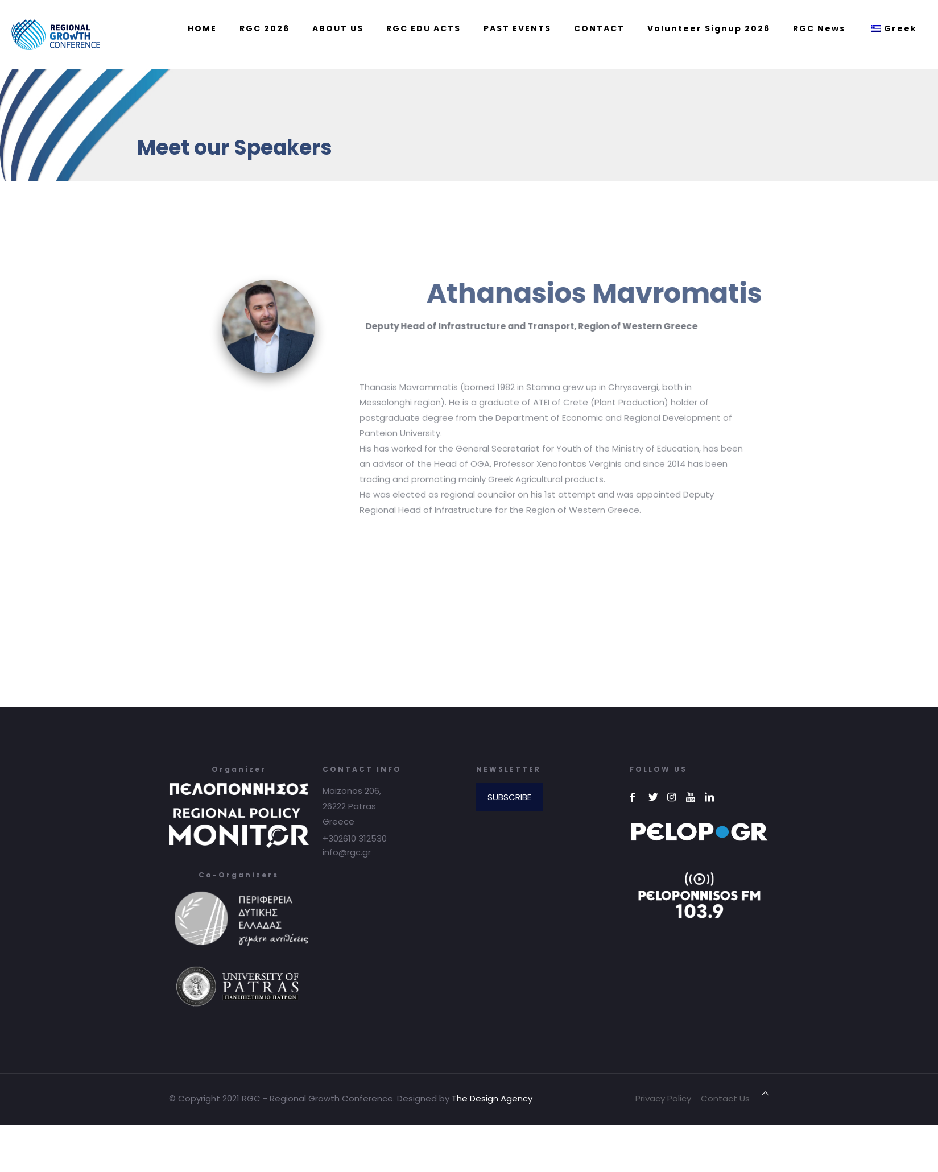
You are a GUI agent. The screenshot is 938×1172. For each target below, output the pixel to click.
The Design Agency (492, 1098)
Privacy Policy (663, 1098)
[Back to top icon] (765, 1093)
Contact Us (725, 1098)
